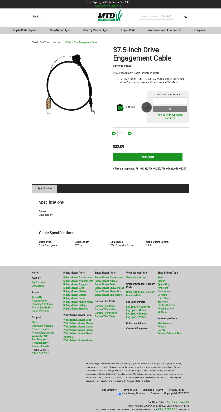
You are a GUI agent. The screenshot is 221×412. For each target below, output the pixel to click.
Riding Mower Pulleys (75, 305)
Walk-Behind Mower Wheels (78, 340)
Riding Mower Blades (74, 291)
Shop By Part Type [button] (60, 30)
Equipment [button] (200, 30)
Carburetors (164, 291)
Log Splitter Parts (135, 302)
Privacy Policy (39, 300)
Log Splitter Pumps (136, 313)
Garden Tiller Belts (105, 306)
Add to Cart (147, 157)
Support (36, 317)
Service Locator (40, 329)
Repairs (162, 326)
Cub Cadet (172, 402)
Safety (161, 330)
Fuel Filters (163, 298)
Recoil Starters (166, 308)
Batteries (163, 301)
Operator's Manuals (42, 325)
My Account (38, 282)
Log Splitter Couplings (138, 306)
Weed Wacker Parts (136, 272)
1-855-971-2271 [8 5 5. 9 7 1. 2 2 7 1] (167, 409)
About (35, 292)
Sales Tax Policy (40, 311)
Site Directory (109, 389)
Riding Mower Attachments (78, 281)
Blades (161, 281)
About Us (37, 297)
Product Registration (43, 332)
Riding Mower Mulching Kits (78, 301)
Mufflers (162, 312)
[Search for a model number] (170, 100)
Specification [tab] (44, 188)
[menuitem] (26, 30)
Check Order (38, 286)
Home (35, 272)
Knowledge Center (168, 318)
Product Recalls (40, 346)
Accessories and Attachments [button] (164, 30)
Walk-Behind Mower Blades (78, 323)
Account (36, 277)
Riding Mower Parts (74, 272)
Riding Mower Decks (74, 298)
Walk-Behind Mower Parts (77, 315)
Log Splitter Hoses (136, 310)
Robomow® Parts (136, 323)
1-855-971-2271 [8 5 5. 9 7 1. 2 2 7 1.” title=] (41, 353)
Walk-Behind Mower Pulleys (78, 330)
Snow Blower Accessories (109, 277)
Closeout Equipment (137, 328)
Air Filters (163, 288)
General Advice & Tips (169, 333)
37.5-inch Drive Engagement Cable (80, 42)
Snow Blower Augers (106, 281)
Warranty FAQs (40, 336)
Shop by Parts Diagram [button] (24, 30)
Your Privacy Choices (133, 393)
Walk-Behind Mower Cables (78, 326)
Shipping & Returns (42, 304)
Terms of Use (129, 389)
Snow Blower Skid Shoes (108, 294)
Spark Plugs (164, 284)
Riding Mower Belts (73, 288)
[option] (70, 84)
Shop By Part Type (40, 42)
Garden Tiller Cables (106, 309)
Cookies (154, 393)
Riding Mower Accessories (77, 277)
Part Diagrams (40, 339)
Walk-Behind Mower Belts (77, 320)
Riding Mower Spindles (75, 308)
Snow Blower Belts (105, 284)
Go (170, 108)
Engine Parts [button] (128, 30)
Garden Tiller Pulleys (106, 313)
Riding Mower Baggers (75, 284)
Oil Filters (162, 294)
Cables (56, 42)
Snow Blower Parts (105, 272)
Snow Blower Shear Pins (108, 291)
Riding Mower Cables (74, 294)
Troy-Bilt (184, 402)
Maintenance (165, 323)
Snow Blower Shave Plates (109, 288)
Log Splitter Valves (136, 317)
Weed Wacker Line (136, 277)
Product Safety (40, 342)
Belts (160, 277)
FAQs (35, 322)
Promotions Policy (42, 307)
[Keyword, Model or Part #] (156, 16)
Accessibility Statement (108, 5)
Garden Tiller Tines (105, 316)
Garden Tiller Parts (105, 301)
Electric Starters (166, 305)
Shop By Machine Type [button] (95, 30)
